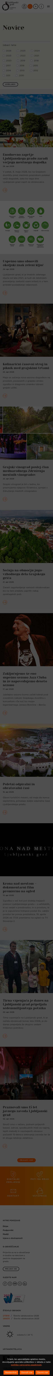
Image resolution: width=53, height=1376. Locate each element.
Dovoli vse (26, 1372)
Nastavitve (11, 1372)
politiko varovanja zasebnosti (26, 1365)
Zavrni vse (42, 1372)
